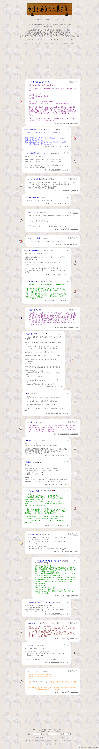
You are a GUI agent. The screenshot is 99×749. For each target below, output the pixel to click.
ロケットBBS (70, 43)
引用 (70, 82)
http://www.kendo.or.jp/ (40, 682)
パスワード (49, 734)
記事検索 (40, 43)
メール (65, 740)
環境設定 (63, 43)
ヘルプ (58, 43)
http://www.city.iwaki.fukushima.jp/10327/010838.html (42, 470)
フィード (53, 43)
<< (48, 737)
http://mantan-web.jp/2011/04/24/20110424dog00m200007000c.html (43, 397)
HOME (26, 43)
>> (61, 737)
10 (59, 737)
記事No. (35, 734)
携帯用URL (47, 43)
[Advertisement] (49, 61)
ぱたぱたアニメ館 (51, 744)
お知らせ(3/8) (33, 43)
